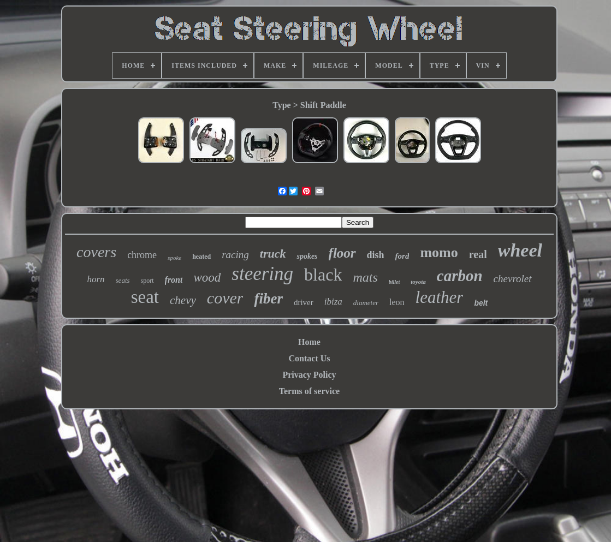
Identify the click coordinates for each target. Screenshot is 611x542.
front (174, 279)
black (323, 274)
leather (440, 297)
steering (262, 273)
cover (225, 298)
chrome (142, 254)
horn (95, 279)
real (478, 254)
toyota (418, 281)
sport (147, 280)
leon (397, 302)
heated (201, 256)
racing (235, 254)
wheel (520, 250)
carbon (460, 275)
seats (123, 280)
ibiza (333, 301)
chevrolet (513, 278)
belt (481, 303)
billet (394, 282)
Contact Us (309, 358)
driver (303, 302)
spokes (306, 256)
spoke (174, 257)
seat (145, 297)
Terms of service (309, 391)
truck (273, 253)
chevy (183, 300)
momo (439, 252)
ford (402, 256)
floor (342, 253)
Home (309, 342)
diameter (365, 303)
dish (375, 254)
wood (207, 277)
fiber (268, 298)
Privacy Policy (309, 374)
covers (96, 251)
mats (365, 277)
